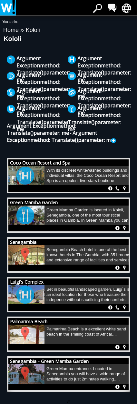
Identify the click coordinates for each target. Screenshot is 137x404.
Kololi (33, 30)
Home (11, 30)
